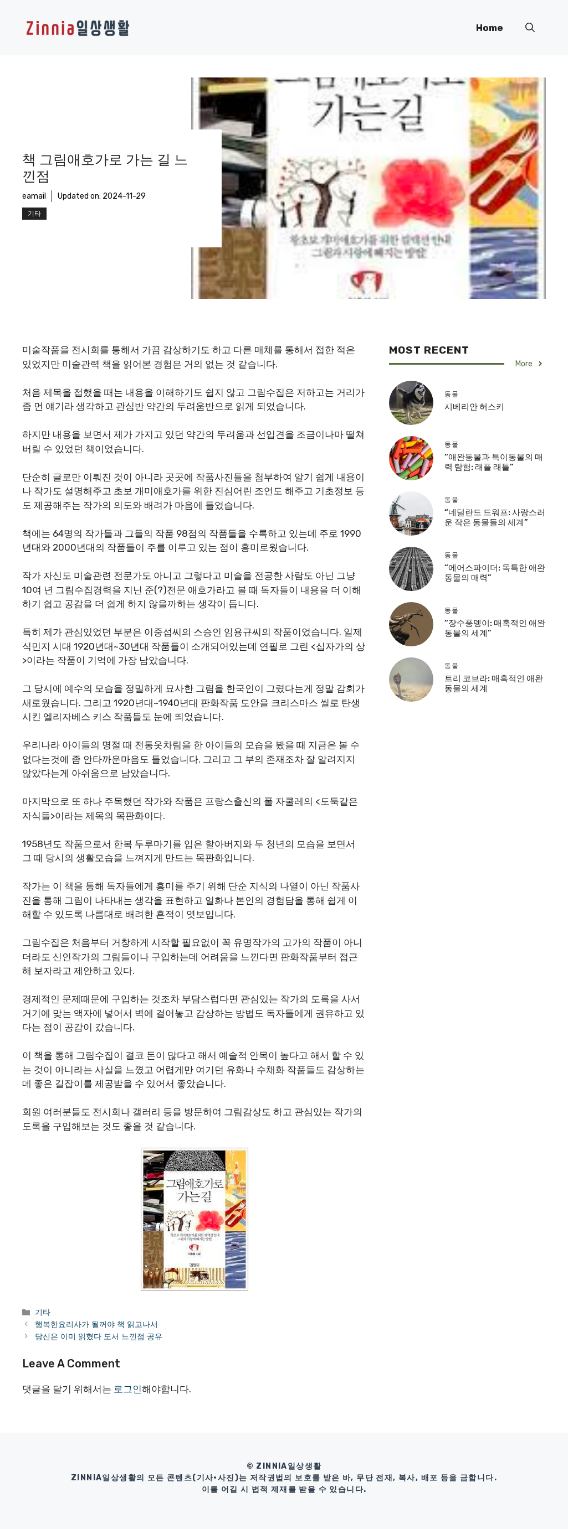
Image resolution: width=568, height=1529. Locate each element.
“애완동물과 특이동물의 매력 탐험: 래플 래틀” (493, 462)
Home (489, 27)
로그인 (128, 1389)
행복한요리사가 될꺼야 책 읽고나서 (96, 1324)
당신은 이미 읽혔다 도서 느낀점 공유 (98, 1336)
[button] (530, 27)
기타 (34, 213)
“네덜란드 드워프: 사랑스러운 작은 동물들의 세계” (494, 517)
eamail (34, 196)
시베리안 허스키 (474, 407)
